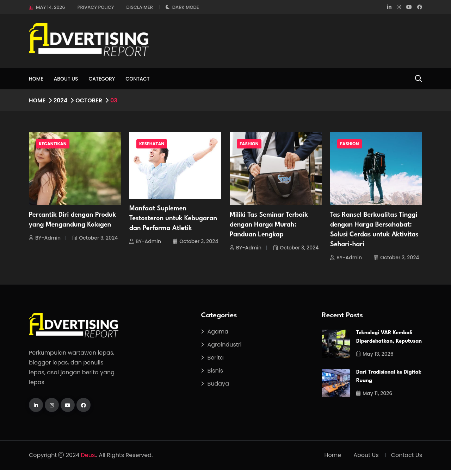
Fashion (249, 144)
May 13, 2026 (375, 353)
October (88, 100)
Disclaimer (139, 7)
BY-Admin (45, 237)
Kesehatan (151, 144)
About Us (66, 78)
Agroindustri (224, 344)
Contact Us (406, 455)
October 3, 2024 (95, 237)
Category (101, 78)
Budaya (218, 383)
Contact (137, 78)
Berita (215, 357)
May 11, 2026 (374, 393)
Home (36, 78)
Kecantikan (53, 144)
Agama (217, 331)
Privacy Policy (96, 7)
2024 (60, 100)
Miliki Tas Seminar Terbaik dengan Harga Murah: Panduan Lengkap (269, 225)
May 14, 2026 (50, 7)
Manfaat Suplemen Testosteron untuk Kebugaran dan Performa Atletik (173, 218)
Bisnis (215, 370)
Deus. (88, 455)
